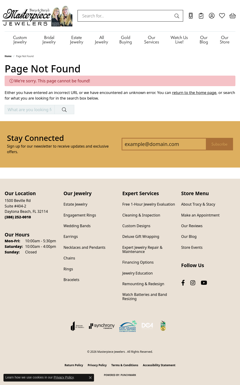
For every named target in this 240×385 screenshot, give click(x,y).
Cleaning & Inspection (141, 215)
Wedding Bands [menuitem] (77, 225)
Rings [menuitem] (68, 269)
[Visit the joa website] (77, 326)
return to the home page (194, 92)
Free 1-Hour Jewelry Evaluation (148, 204)
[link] (191, 15)
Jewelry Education (137, 273)
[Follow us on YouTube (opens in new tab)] (204, 283)
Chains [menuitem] (69, 258)
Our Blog (204, 39)
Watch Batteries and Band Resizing (144, 296)
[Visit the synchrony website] (102, 326)
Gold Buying (125, 39)
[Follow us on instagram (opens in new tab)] (192, 283)
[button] (211, 15)
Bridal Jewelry (49, 39)
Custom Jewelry (20, 39)
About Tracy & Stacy (198, 204)
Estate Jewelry (76, 39)
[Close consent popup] (90, 377)
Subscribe (219, 144)
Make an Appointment (200, 215)
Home (8, 56)
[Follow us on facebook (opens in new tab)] (183, 283)
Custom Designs (136, 225)
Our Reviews (192, 225)
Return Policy (74, 365)
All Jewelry (101, 39)
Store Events (192, 247)
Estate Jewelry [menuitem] (76, 204)
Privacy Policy (97, 365)
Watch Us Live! (179, 39)
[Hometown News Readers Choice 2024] (163, 326)
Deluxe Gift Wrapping (140, 236)
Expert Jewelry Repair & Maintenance (142, 249)
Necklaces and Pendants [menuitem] (85, 247)
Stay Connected (35, 138)
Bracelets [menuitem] (71, 279)
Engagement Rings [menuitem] (80, 215)
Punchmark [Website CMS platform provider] (128, 375)
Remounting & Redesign (143, 283)
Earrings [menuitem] (71, 236)
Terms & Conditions (124, 365)
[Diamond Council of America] (147, 326)
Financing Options (138, 262)
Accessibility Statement (159, 365)
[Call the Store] (18, 217)
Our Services (151, 39)
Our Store (225, 39)
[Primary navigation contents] (120, 39)
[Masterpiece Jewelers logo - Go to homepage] (37, 15)
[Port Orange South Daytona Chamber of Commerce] (128, 326)
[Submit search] (177, 15)
